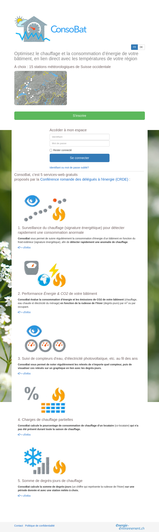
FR (134, 47)
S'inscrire (79, 115)
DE (141, 47)
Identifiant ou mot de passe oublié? (69, 167)
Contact (18, 525)
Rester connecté (61, 150)
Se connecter (79, 158)
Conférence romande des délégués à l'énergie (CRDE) (84, 179)
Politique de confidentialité (40, 525)
